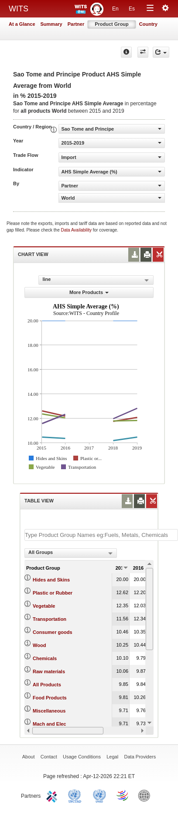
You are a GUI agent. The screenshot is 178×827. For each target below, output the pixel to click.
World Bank (146, 795)
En (115, 9)
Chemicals (45, 658)
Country (148, 24)
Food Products (50, 697)
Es (132, 9)
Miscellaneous (49, 710)
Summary (51, 24)
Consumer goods (52, 632)
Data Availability (77, 230)
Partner (76, 24)
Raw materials (49, 671)
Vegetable (44, 606)
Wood (39, 645)
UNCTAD (76, 795)
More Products (89, 292)
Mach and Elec (49, 724)
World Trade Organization (123, 795)
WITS (18, 8)
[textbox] (101, 535)
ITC (53, 795)
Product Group (112, 24)
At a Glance (22, 24)
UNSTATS (99, 795)
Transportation (49, 619)
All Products (47, 684)
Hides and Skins (51, 579)
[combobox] (70, 553)
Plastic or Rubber (52, 592)
